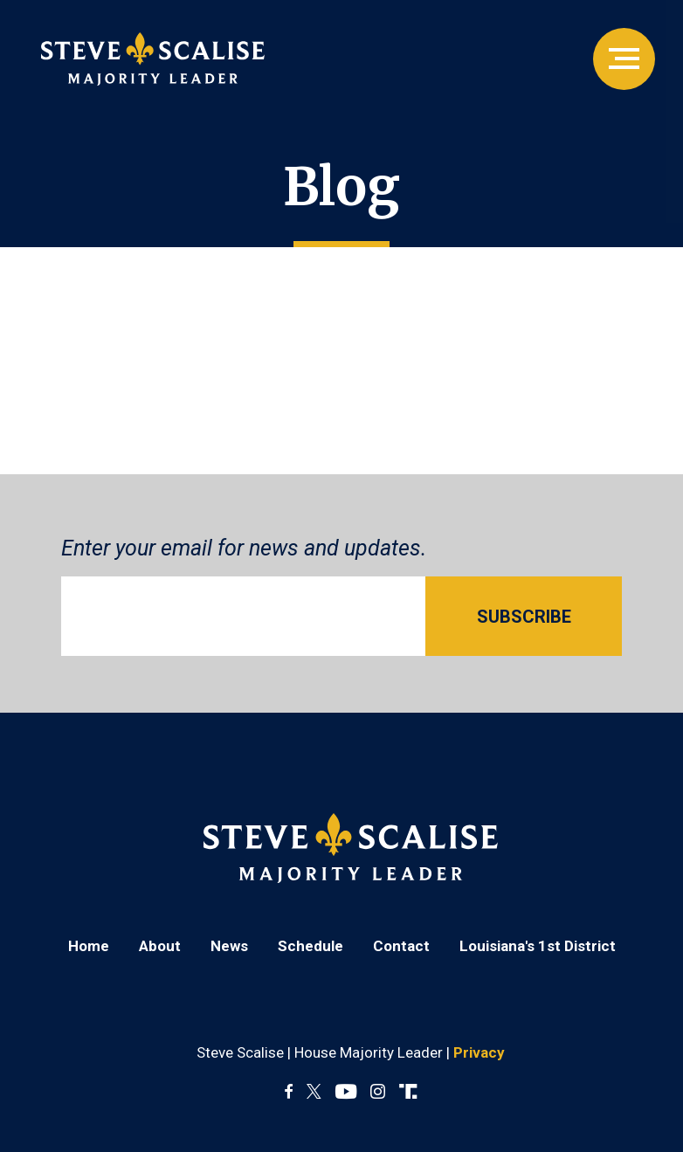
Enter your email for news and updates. (243, 548)
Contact (401, 946)
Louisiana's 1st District (537, 946)
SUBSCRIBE (524, 616)
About (160, 946)
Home (88, 946)
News (229, 946)
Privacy (479, 1052)
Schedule (310, 946)
